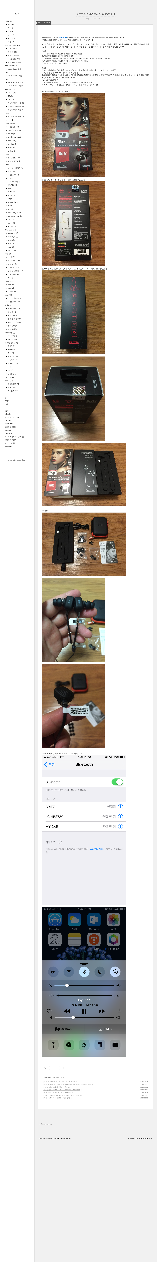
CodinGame (9, 424)
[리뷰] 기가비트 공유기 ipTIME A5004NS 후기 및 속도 (61, 1095)
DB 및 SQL (10, 333)
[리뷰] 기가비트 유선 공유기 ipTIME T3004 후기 (59, 1082)
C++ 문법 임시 (14, 130)
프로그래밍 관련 (12, 45)
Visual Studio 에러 (15, 86)
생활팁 (11, 374)
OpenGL (11, 291)
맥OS (11, 349)
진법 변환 (8, 446)
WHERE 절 (12, 339)
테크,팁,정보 (11, 343)
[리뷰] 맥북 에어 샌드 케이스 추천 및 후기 (57, 1092)
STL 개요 (12, 185)
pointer (11, 134)
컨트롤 (11, 257)
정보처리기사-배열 (15, 116)
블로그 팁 (12, 387)
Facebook (56, 1138)
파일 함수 (12, 264)
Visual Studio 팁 (15, 82)
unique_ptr (12, 233)
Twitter (50, 1138)
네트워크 (12, 363)
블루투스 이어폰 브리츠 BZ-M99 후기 (95, 14)
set (9, 206)
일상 (10, 24)
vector (11, 192)
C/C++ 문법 (10, 123)
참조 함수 (12, 326)
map (10, 209)
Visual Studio (11, 66)
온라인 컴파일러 (10, 440)
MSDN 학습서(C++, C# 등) (14, 437)
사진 (8, 21)
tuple (10, 243)
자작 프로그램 (14, 62)
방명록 (7, 401)
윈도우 (11, 346)
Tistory (138, 1138)
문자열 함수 (13, 158)
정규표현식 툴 (10, 443)
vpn (10, 370)
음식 (10, 35)
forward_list (12, 202)
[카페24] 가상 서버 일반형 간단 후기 (55, 1087)
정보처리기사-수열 (15, 103)
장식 (10, 28)
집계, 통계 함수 (14, 319)
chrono (11, 240)
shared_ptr (12, 237)
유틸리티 (12, 360)
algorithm (12, 226)
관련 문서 (12, 52)
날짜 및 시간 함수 (15, 168)
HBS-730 (63, 37)
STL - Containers (12, 182)
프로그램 (12, 356)
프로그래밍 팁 (13, 55)
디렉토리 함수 (13, 267)
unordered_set (14, 213)
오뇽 (17, 14)
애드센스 (12, 391)
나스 (10, 367)
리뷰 (10, 42)
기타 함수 (12, 171)
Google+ (68, 1138)
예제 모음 (10, 89)
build (10, 285)
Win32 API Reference (12, 417)
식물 (10, 31)
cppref (7, 411)
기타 (10, 120)
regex (10, 247)
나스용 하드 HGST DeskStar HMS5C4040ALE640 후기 (61, 1090)
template (11, 144)
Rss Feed (42, 1138)
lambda (11, 151)
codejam (8, 430)
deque (11, 195)
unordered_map (14, 216)
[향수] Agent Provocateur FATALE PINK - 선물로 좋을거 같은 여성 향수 (67, 1084)
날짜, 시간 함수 (14, 322)
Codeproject (9, 433)
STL (10, 96)
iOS (10, 353)
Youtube (62, 1138)
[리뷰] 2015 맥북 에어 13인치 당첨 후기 (56, 1098)
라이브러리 (10, 281)
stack (10, 219)
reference (12, 140)
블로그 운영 (13, 384)
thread (11, 147)
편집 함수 (12, 315)
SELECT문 (12, 336)
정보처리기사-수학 (15, 106)
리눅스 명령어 (14, 298)
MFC (10, 99)
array (10, 188)
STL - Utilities (11, 230)
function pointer (14, 137)
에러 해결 (12, 329)
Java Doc (8, 420)
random (11, 250)
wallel (150, 1138)
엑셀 (8, 305)
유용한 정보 (13, 59)
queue (11, 223)
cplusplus (8, 414)
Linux (8, 295)
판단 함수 (12, 312)
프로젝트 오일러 (10, 427)
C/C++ (11, 92)
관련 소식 (12, 48)
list (9, 199)
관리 (6, 404)
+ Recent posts (45, 1124)
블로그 (9, 381)
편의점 (11, 38)
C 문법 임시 (13, 127)
